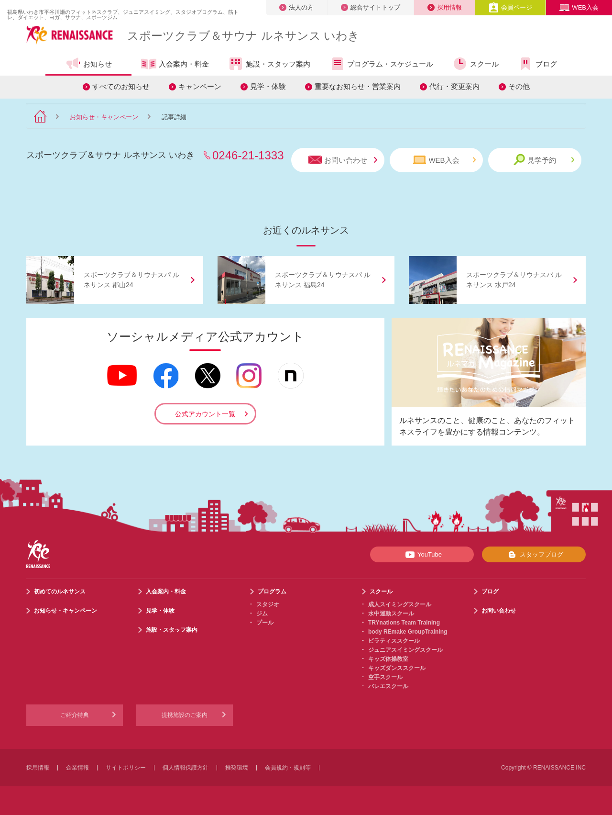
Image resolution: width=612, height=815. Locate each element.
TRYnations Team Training (404, 622)
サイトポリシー (126, 767)
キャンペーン (199, 86)
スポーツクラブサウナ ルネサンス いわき (243, 35)
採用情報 (444, 7)
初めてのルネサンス (60, 591)
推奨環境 (236, 767)
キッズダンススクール (397, 668)
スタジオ (267, 604)
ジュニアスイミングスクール (405, 650)
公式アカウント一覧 (205, 414)
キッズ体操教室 (388, 659)
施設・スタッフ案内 (269, 63)
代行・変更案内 (454, 86)
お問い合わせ (342, 160)
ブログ (537, 63)
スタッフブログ (533, 554)
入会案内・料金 (175, 64)
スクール (475, 63)
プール (264, 622)
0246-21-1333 (248, 155)
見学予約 (544, 160)
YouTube (422, 554)
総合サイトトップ (370, 7)
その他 (519, 86)
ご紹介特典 (74, 715)
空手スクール (385, 677)
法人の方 (296, 7)
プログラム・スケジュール (381, 63)
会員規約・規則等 (288, 767)
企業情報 (77, 767)
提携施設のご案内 (185, 715)
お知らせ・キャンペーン (104, 117)
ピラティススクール (394, 640)
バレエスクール (388, 686)
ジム (262, 613)
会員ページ (510, 7)
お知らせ (89, 63)
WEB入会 (579, 7)
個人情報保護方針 (185, 767)
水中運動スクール (391, 613)
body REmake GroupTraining (407, 631)
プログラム (272, 591)
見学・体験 (268, 86)
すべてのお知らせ (121, 86)
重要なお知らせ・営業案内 (358, 86)
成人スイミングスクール (399, 604)
